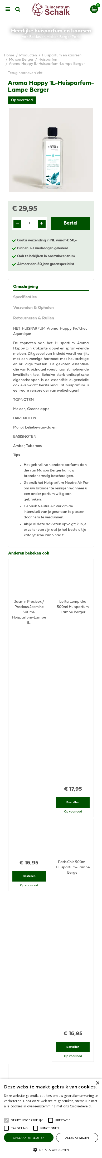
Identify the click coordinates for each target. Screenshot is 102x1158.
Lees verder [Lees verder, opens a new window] (13, 1112)
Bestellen (29, 652)
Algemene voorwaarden (51, 1066)
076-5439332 (53, 984)
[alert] (51, 1118)
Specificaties (25, 297)
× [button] (97, 1083)
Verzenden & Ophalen (33, 308)
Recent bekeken (23, 787)
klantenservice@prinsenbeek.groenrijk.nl (54, 990)
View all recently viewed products (36, 895)
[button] (27, 1120)
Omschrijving (25, 287)
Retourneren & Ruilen (33, 318)
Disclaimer (51, 1076)
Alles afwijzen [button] (77, 1138)
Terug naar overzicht (25, 73)
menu (8, 9)
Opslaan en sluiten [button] (29, 1138)
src (18, 9)
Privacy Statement (51, 1071)
